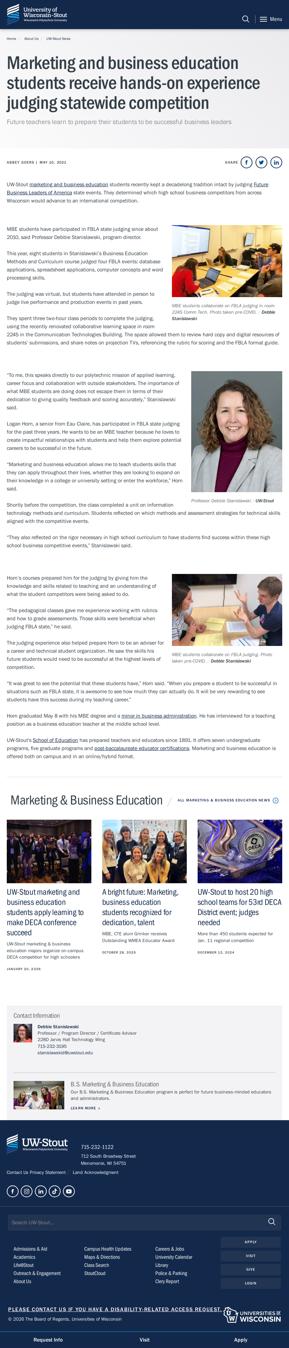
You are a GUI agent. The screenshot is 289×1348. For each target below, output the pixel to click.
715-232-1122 (98, 1148)
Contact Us (18, 1173)
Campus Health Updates (107, 1249)
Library (161, 1265)
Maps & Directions (102, 1257)
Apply (251, 1242)
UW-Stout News (58, 39)
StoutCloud (95, 1274)
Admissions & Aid (30, 1249)
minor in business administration (159, 716)
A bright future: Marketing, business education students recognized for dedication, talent (140, 907)
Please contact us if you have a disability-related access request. (115, 1310)
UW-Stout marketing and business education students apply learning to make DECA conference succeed (45, 912)
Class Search (96, 1265)
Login (251, 1283)
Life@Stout (24, 1265)
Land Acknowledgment (94, 1173)
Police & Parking (171, 1274)
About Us (31, 39)
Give (250, 1270)
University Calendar (173, 1257)
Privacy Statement (48, 1173)
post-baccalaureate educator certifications (141, 748)
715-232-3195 (52, 1046)
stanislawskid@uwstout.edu (65, 1053)
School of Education (55, 740)
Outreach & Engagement (37, 1274)
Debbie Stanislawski (58, 1027)
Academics (24, 1257)
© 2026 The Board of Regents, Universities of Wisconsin (65, 1319)
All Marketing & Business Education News (224, 800)
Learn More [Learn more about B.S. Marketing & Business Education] (83, 1108)
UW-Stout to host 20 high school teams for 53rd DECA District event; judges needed (240, 907)
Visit (251, 1256)
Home (11, 39)
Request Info (48, 1340)
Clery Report (167, 1282)
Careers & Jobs (169, 1249)
